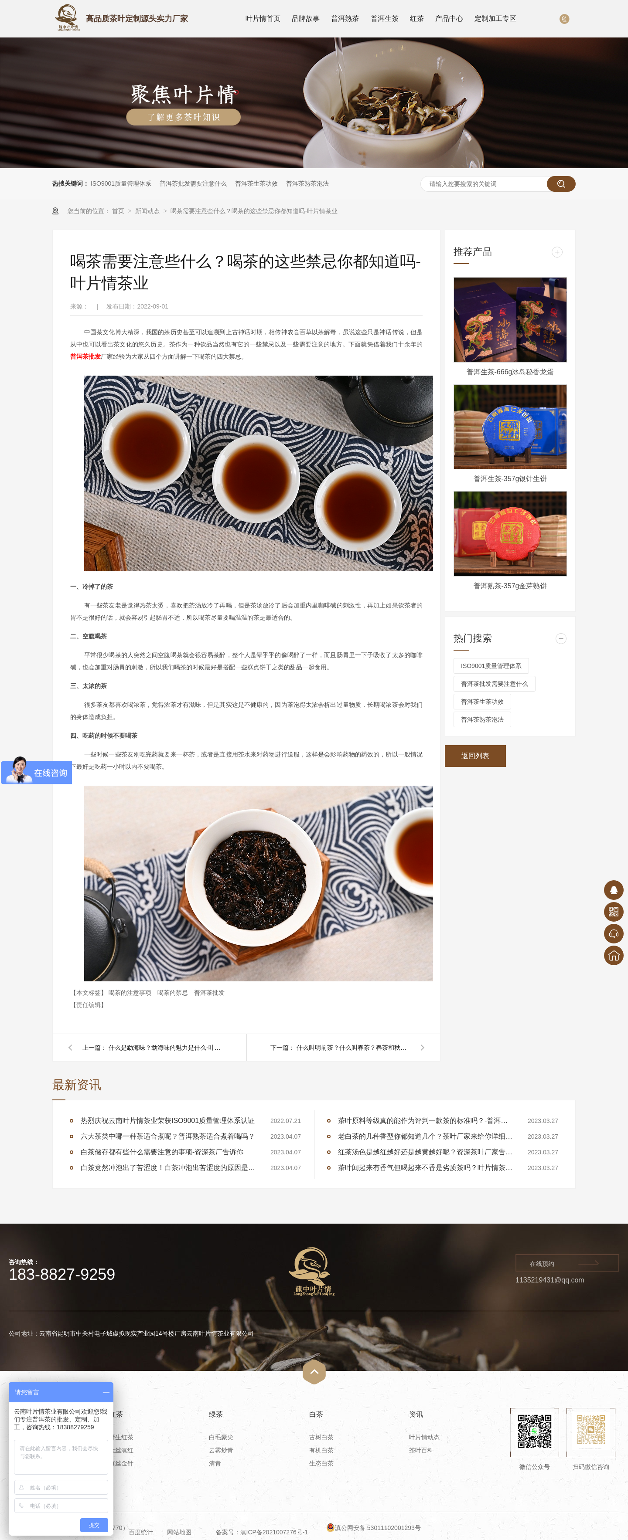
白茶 (316, 1414)
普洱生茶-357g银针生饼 (510, 478)
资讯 (416, 1414)
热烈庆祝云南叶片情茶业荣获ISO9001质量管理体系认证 (168, 1120)
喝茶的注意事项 (131, 992)
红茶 (417, 18)
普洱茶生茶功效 (256, 183)
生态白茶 (321, 1463)
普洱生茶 (385, 18)
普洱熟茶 (345, 18)
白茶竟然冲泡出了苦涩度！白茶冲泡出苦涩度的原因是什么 (168, 1167)
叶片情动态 (424, 1437)
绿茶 (216, 1414)
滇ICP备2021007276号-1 (274, 1532)
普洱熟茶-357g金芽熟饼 (510, 586)
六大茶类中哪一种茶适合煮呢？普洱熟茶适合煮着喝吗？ (168, 1136)
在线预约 (542, 1263)
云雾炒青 (221, 1450)
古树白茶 (321, 1437)
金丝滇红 (121, 1450)
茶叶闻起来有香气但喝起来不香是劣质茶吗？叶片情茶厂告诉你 (425, 1167)
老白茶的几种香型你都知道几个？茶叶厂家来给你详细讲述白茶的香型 (425, 1136)
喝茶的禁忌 (173, 992)
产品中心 (449, 18)
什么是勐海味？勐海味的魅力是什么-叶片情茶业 (165, 1047)
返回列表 (475, 756)
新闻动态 (148, 210)
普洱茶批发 (209, 992)
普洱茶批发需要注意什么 (193, 183)
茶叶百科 (421, 1450)
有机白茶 (321, 1450)
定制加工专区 (495, 18)
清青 (215, 1463)
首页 (119, 210)
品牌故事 (306, 18)
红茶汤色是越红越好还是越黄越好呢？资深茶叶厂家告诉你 (425, 1152)
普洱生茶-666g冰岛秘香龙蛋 (510, 372)
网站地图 (179, 1532)
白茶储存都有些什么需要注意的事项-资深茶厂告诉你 (162, 1152)
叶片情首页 (263, 18)
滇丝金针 (121, 1463)
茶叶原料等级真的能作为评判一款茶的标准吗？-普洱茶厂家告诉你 (425, 1120)
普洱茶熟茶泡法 (307, 183)
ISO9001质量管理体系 (121, 183)
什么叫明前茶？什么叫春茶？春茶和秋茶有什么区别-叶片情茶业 (353, 1047)
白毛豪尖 (221, 1437)
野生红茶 (121, 1437)
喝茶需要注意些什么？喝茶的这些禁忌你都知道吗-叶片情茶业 (254, 210)
